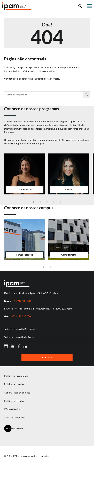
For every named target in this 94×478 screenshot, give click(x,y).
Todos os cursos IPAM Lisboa (19, 329)
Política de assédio (14, 401)
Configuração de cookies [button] (17, 392)
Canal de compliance (15, 417)
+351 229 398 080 (21, 316)
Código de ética (12, 409)
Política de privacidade (16, 376)
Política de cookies (14, 384)
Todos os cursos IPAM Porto (19, 337)
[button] (33, 202)
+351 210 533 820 (21, 300)
